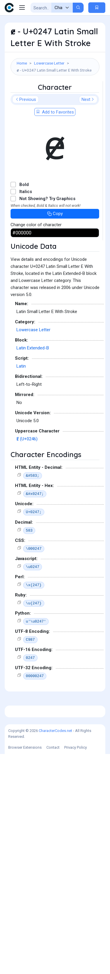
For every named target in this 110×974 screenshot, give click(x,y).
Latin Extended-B (32, 458)
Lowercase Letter (49, 63)
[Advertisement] (55, 136)
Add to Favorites (55, 222)
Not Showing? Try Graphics (47, 308)
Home (22, 63)
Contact (53, 967)
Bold (24, 294)
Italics (25, 301)
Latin (21, 476)
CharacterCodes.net (55, 950)
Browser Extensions (25, 967)
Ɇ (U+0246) (27, 549)
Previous (25, 209)
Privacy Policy (75, 967)
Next (88, 209)
